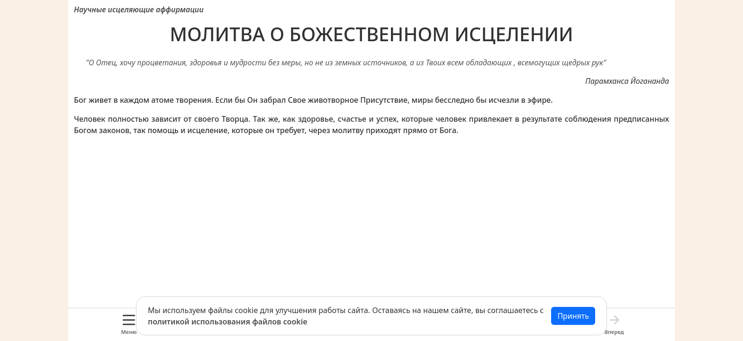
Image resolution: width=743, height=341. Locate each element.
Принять (573, 316)
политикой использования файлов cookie (228, 321)
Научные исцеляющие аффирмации (139, 9)
